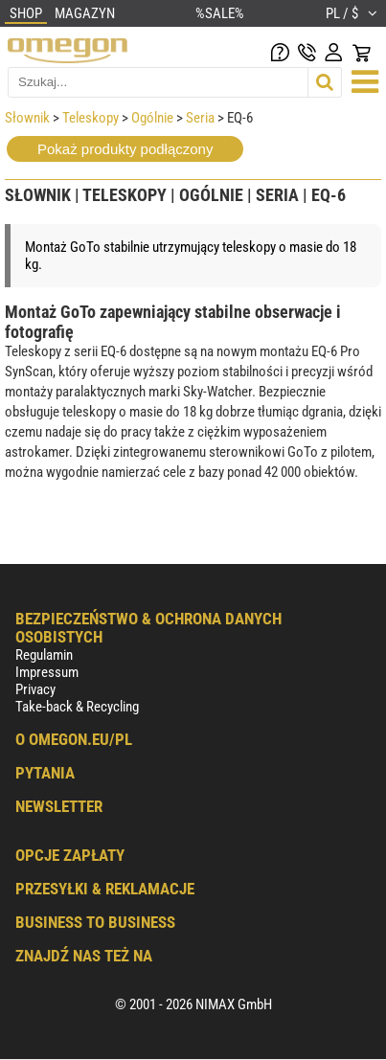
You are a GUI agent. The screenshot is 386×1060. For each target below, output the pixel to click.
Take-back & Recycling (77, 706)
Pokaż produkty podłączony (125, 149)
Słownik (27, 117)
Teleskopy (90, 117)
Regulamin (44, 655)
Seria (200, 117)
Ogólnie (152, 117)
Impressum (47, 672)
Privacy (35, 689)
